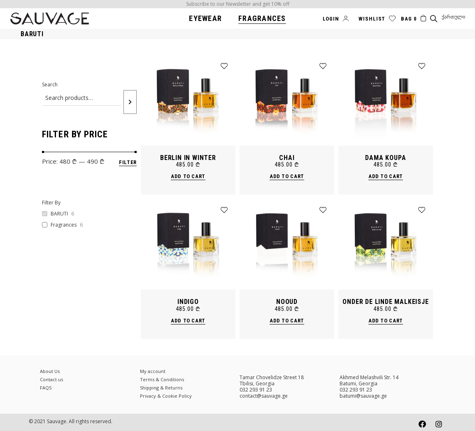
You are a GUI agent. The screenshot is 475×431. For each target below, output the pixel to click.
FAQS (45, 388)
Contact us (51, 379)
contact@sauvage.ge (264, 395)
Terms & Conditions (162, 379)
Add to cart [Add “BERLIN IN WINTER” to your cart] (188, 176)
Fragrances (64, 225)
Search (50, 84)
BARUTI (59, 214)
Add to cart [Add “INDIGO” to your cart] (188, 320)
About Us (50, 371)
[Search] (130, 102)
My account (152, 371)
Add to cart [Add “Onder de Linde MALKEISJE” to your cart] (385, 320)
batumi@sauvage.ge (363, 395)
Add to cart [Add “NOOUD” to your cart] (287, 320)
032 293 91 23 (256, 389)
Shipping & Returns (161, 388)
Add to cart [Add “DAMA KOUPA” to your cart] (385, 176)
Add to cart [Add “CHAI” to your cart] (287, 176)
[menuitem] (453, 17)
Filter (128, 162)
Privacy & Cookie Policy (166, 396)
